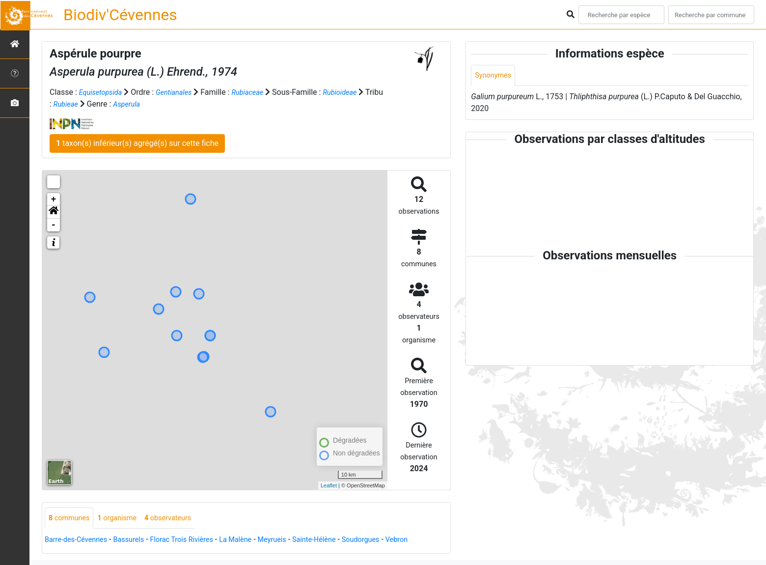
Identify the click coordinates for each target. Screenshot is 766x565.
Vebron (432, 540)
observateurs (180, 518)
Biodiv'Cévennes (120, 14)
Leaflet (329, 485)
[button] (53, 212)
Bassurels (137, 540)
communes (71, 518)
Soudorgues (392, 540)
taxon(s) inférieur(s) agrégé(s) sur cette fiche (137, 143)
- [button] (53, 225)
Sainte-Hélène (341, 540)
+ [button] (53, 199)
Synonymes (495, 76)
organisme (124, 518)
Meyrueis (295, 540)
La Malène (255, 540)
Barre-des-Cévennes (79, 540)
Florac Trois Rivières (196, 540)
